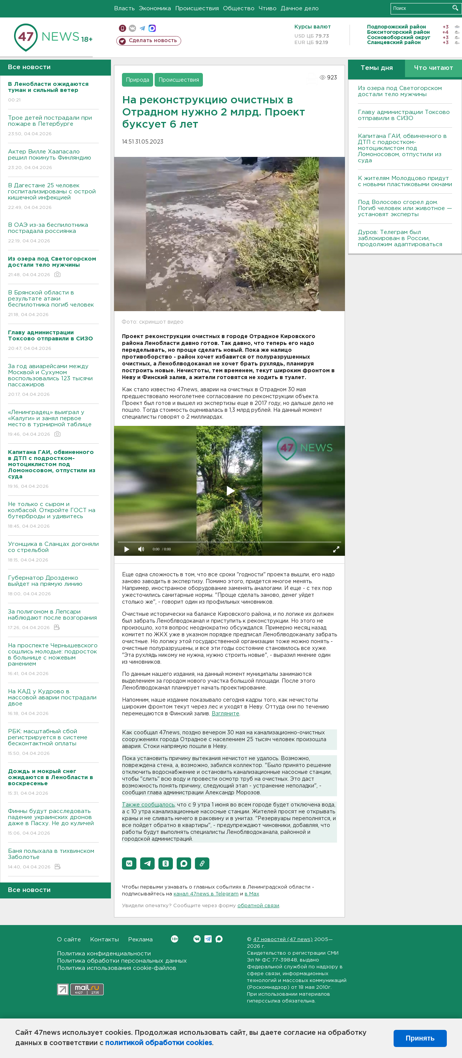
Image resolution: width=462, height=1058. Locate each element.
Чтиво (268, 8)
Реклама (140, 939)
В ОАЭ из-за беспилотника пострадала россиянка (53, 233)
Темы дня (377, 68)
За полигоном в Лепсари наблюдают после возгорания (53, 620)
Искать (455, 8)
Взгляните (225, 714)
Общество (239, 8)
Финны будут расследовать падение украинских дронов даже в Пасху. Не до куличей (53, 823)
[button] (129, 863)
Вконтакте (174, 939)
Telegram (208, 939)
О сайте (69, 939)
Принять (420, 1038)
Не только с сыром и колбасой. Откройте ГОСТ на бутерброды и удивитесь (53, 516)
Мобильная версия (122, 28)
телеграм (142, 28)
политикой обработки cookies (158, 1043)
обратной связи (258, 906)
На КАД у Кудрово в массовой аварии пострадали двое (53, 703)
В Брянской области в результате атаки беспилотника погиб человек (53, 304)
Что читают (433, 68)
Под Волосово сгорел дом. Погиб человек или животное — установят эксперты (405, 208)
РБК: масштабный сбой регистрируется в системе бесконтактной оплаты (53, 743)
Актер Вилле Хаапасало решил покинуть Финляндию (53, 160)
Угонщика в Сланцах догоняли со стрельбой (53, 552)
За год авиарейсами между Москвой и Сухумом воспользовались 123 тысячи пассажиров (53, 381)
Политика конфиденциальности (104, 953)
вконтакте (132, 28)
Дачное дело (300, 8)
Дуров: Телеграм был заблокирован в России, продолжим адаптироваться (400, 238)
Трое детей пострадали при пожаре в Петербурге (53, 126)
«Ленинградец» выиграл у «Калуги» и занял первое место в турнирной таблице (53, 424)
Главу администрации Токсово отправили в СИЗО (404, 115)
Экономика (155, 8)
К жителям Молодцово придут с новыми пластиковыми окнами (405, 181)
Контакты (104, 939)
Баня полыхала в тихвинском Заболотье (53, 859)
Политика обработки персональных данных (122, 960)
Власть (124, 8)
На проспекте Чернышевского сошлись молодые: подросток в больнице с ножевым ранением (53, 660)
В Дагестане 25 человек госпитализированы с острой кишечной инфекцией (53, 197)
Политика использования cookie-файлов (116, 968)
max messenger (152, 28)
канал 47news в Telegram (206, 894)
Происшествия (197, 8)
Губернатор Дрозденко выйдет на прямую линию (53, 586)
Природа (137, 80)
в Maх (252, 894)
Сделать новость (153, 40)
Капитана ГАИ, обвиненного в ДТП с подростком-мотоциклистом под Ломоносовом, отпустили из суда (402, 148)
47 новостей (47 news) (283, 940)
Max (219, 939)
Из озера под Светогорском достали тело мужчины (400, 91)
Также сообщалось (148, 805)
